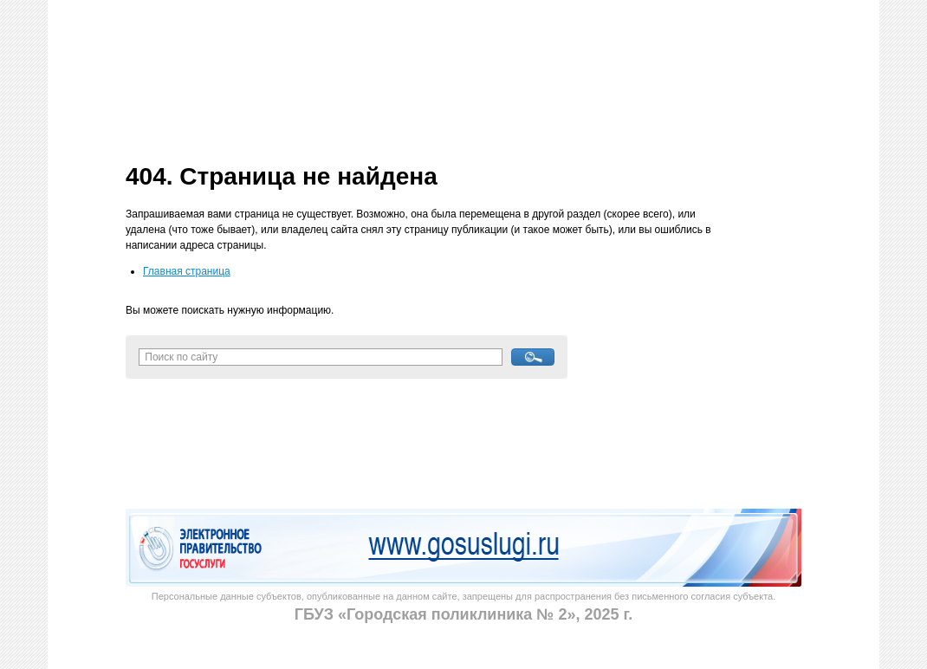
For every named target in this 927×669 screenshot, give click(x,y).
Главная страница (186, 271)
